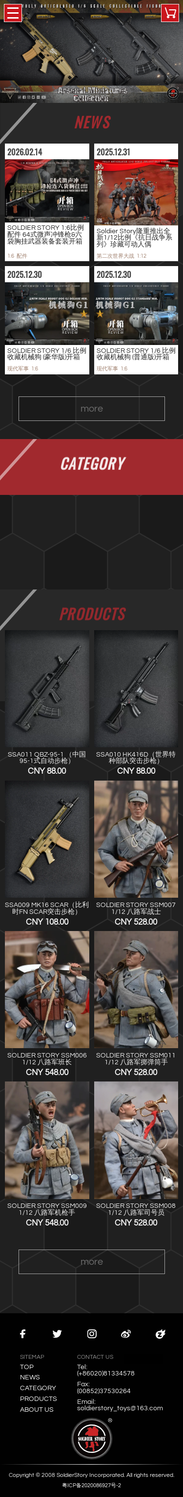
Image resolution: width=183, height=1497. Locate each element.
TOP (27, 1367)
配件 (22, 256)
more (92, 415)
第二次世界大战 (115, 256)
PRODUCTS (38, 1399)
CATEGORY (38, 1388)
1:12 (141, 256)
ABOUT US (37, 1409)
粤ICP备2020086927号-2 (91, 1485)
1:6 (10, 256)
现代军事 (18, 368)
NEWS (30, 1377)
